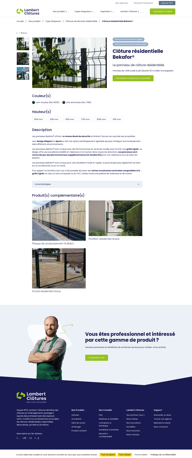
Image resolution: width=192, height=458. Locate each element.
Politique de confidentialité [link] (163, 454)
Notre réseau (132, 419)
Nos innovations (133, 423)
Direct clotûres (132, 434)
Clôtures (75, 415)
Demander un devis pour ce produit (133, 78)
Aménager (76, 427)
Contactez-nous (97, 357)
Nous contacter (161, 427)
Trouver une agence (163, 419)
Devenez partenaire (143, 3)
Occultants (76, 419)
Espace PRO (167, 3)
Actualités (130, 427)
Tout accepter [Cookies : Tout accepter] (108, 454)
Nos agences (121, 3)
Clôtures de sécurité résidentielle (130, 44)
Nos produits (61, 11)
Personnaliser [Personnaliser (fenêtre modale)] (141, 454)
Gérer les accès (78, 423)
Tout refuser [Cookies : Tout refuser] (125, 454)
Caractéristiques (43, 184)
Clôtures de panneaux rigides (129, 39)
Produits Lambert (79, 430)
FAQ (100, 415)
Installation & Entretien (109, 429)
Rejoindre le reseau (162, 423)
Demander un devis (162, 11)
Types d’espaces (84, 11)
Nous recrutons (133, 430)
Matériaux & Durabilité (108, 419)
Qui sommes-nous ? (135, 415)
